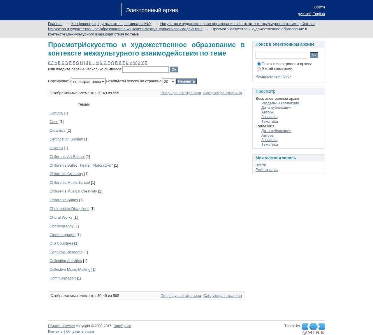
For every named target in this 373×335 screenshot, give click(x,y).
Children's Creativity (66, 174)
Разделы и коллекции (280, 103)
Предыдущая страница (181, 93)
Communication (63, 278)
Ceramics (58, 130)
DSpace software (61, 326)
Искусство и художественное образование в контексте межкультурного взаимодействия (237, 24)
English (318, 14)
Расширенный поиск (273, 76)
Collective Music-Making (70, 269)
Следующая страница (222, 93)
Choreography (61, 226)
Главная (55, 24)
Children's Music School (70, 182)
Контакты (55, 331)
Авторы (268, 112)
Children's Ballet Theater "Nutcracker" (81, 165)
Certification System (66, 139)
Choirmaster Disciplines (69, 208)
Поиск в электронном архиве (284, 64)
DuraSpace (122, 326)
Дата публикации (276, 107)
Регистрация (267, 170)
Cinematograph (62, 235)
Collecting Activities (66, 261)
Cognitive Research (66, 252)
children (56, 148)
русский (305, 14)
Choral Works (61, 217)
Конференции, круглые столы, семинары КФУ (111, 24)
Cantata (56, 113)
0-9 (51, 62)
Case (54, 122)
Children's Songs (64, 200)
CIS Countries (61, 243)
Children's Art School (67, 156)
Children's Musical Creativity (73, 191)
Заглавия (269, 117)
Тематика (269, 121)
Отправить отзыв (80, 331)
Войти (319, 7)
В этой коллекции (274, 69)
